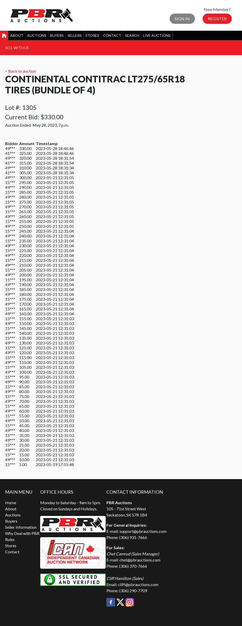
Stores (92, 35)
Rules (10, 539)
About (16, 35)
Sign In (182, 18)
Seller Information (21, 527)
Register (217, 18)
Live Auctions (157, 35)
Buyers (57, 35)
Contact (112, 35)
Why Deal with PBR (22, 533)
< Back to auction (20, 71)
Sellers (75, 35)
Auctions (36, 35)
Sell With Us (17, 48)
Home (10, 502)
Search (132, 35)
